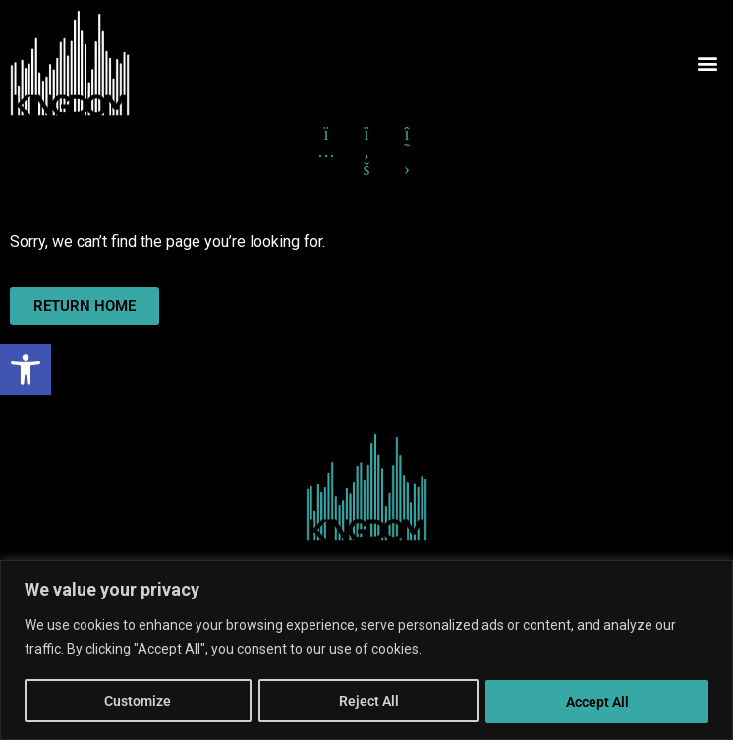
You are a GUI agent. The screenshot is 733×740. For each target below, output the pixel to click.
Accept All (597, 702)
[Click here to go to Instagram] (326, 133)
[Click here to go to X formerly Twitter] (406, 133)
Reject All (368, 702)
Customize (137, 702)
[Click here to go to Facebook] (366, 133)
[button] (25, 369)
